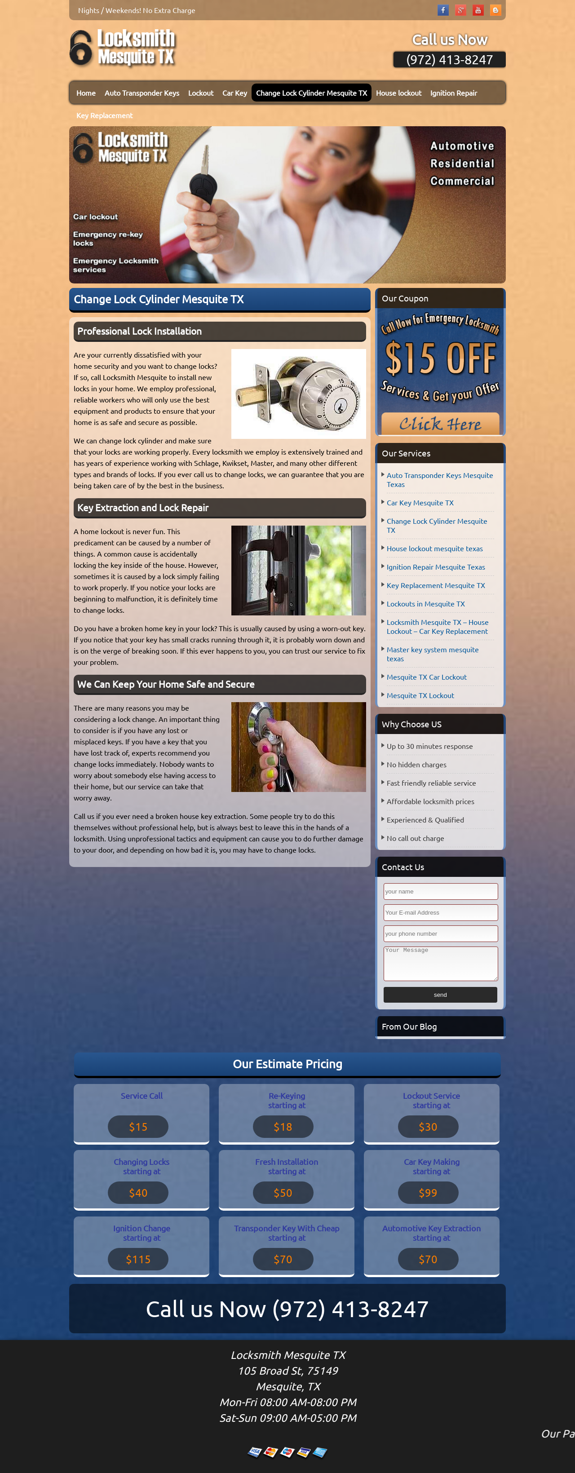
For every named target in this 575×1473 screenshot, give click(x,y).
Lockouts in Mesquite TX (426, 603)
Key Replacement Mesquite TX (436, 584)
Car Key (234, 92)
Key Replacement (104, 115)
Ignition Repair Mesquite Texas (436, 566)
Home (86, 92)
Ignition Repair (453, 92)
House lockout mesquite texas (435, 548)
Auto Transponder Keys (142, 92)
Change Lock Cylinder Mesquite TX (311, 92)
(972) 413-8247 (449, 59)
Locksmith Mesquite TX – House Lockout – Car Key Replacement (438, 626)
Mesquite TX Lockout (420, 694)
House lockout (398, 92)
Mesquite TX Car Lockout (427, 676)
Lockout (200, 92)
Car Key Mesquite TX (420, 502)
